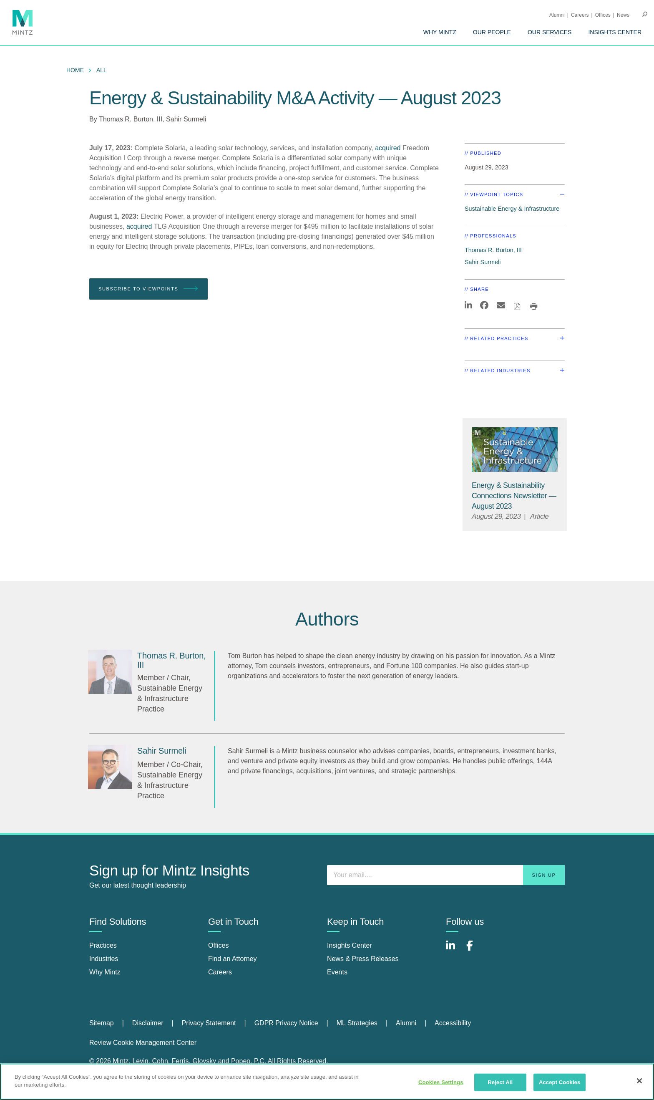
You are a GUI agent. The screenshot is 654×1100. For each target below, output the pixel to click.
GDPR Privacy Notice (286, 1023)
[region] (327, 1081)
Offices (603, 15)
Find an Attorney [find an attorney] (232, 958)
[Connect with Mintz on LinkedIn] (454, 950)
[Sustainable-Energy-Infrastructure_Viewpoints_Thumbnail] (515, 449)
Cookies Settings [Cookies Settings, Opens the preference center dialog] (440, 1082)
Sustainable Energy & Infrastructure (512, 208)
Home (75, 70)
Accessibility (453, 1023)
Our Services (550, 32)
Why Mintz (439, 32)
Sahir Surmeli (186, 119)
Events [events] (337, 972)
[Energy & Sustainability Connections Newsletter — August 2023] (514, 495)
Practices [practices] (103, 945)
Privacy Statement (209, 1023)
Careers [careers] (220, 972)
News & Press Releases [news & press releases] (363, 958)
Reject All (500, 1082)
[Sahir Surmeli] (110, 767)
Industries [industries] (103, 958)
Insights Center (614, 32)
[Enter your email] (446, 875)
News (623, 15)
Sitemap (101, 1023)
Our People (492, 32)
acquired (387, 147)
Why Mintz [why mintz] (105, 972)
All (101, 70)
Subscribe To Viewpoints (148, 289)
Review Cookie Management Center (142, 1042)
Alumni (557, 15)
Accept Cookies (559, 1082)
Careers (580, 15)
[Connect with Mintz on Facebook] (474, 950)
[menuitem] (439, 32)
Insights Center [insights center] (349, 945)
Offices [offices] (218, 945)
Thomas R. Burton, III (130, 119)
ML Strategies (357, 1023)
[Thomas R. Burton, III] (110, 672)
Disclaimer (148, 1023)
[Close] (639, 1081)
